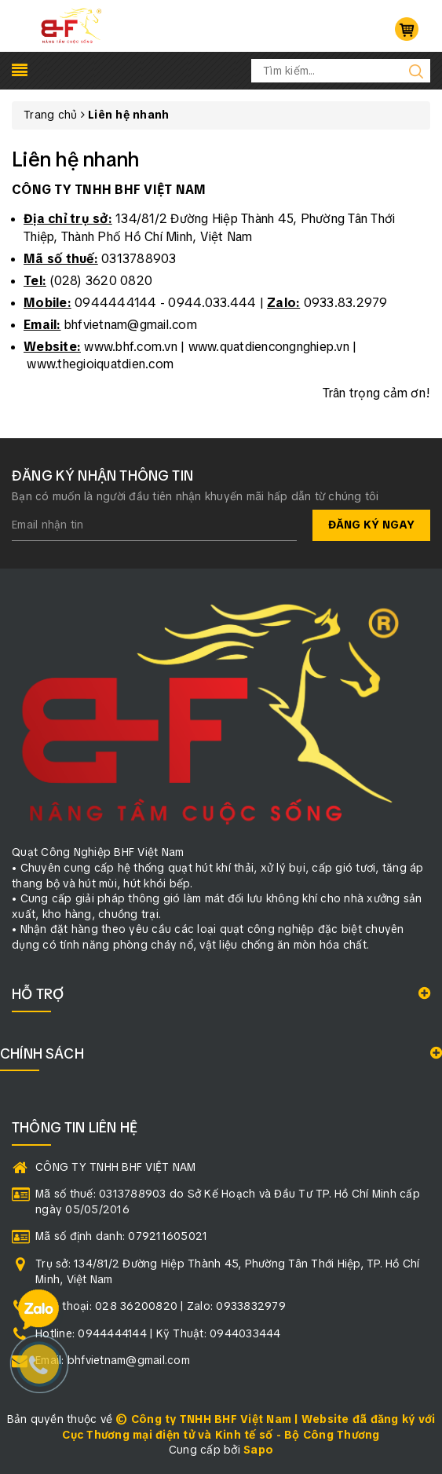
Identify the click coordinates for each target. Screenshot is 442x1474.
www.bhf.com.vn (130, 346)
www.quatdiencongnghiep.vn (268, 346)
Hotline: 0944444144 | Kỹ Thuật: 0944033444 (158, 1333)
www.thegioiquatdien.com (100, 364)
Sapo (258, 1450)
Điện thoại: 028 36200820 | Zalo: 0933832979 (160, 1306)
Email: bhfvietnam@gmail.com (112, 1360)
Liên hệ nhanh (75, 159)
